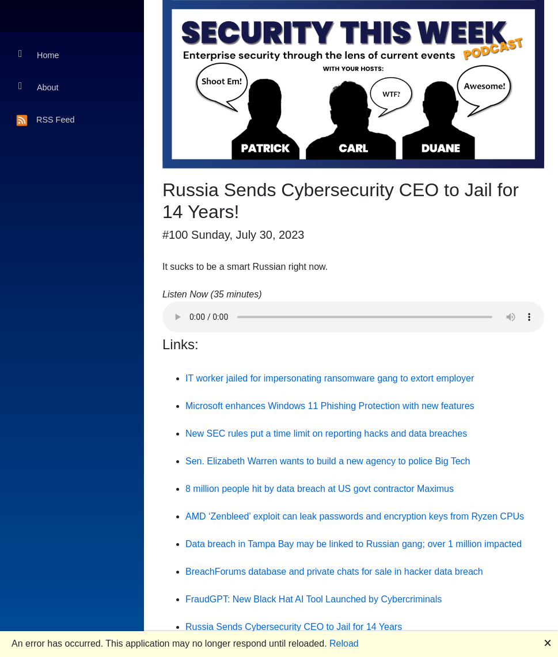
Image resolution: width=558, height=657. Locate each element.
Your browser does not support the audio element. (353, 317)
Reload (344, 643)
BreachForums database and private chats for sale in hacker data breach (334, 571)
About (38, 86)
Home (38, 54)
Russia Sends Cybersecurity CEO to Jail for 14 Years (293, 627)
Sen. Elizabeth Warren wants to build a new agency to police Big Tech (327, 461)
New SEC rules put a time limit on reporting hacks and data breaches (326, 433)
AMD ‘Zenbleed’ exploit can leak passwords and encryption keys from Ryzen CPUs (354, 516)
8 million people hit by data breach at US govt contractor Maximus (319, 489)
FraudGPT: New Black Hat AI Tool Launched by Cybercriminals (313, 599)
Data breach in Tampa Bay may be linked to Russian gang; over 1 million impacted (353, 544)
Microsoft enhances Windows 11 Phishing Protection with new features (330, 406)
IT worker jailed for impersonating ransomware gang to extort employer (329, 378)
